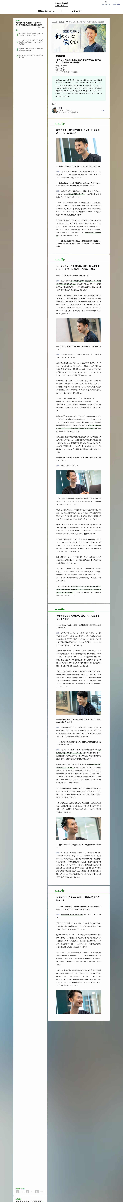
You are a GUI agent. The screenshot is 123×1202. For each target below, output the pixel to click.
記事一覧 (61, 22)
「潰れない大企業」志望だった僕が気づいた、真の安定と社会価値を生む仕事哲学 (87, 22)
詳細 (102, 110)
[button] (116, 3)
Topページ (54, 22)
